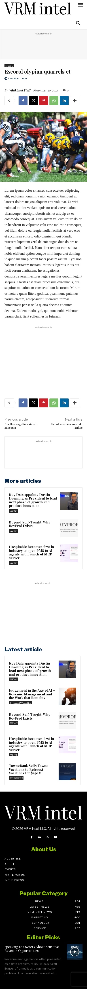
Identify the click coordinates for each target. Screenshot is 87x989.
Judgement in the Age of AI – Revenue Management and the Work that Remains (32, 694)
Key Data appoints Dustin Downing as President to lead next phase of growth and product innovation (33, 500)
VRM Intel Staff (19, 90)
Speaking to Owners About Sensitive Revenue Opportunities (31, 949)
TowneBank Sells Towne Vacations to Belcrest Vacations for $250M (28, 769)
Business (16, 778)
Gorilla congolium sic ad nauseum (20, 425)
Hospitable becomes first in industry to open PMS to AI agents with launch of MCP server (31, 552)
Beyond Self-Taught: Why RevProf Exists (29, 524)
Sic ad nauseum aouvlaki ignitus (67, 425)
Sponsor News (20, 702)
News (9, 65)
